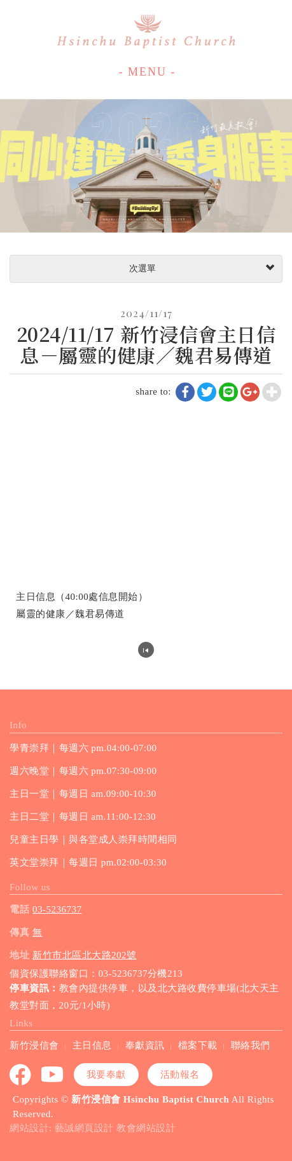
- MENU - (147, 71)
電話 (19, 909)
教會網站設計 (146, 1128)
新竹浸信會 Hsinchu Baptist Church (146, 32)
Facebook (21, 1074)
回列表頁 (146, 650)
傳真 (19, 932)
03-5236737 (57, 909)
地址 (19, 955)
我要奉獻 (106, 1074)
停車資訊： (34, 988)
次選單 (200, 268)
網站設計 (29, 1128)
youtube (52, 1074)
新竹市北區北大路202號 (84, 955)
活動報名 (180, 1074)
